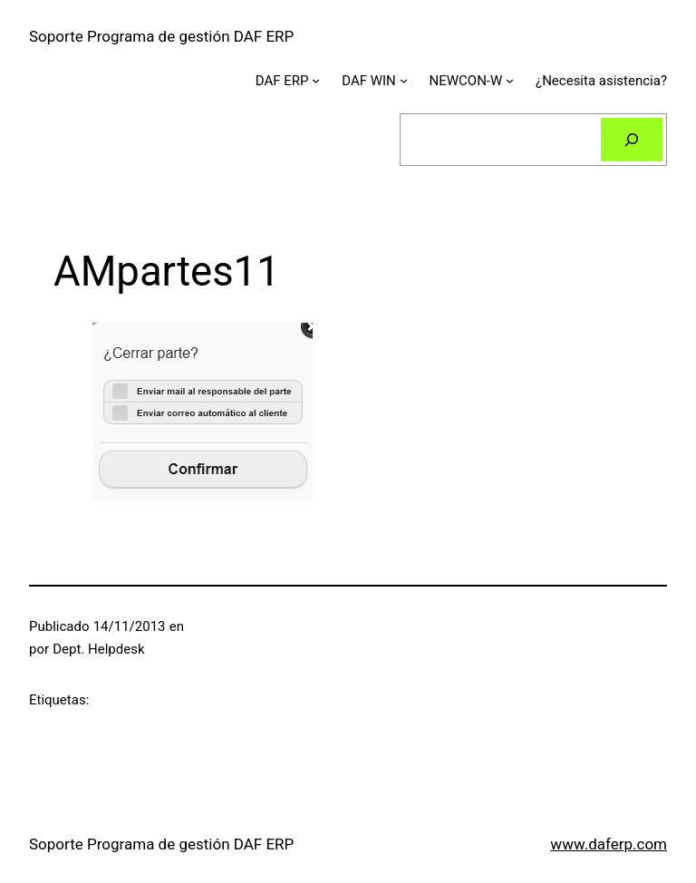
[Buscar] (631, 139)
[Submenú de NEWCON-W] (510, 80)
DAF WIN (369, 81)
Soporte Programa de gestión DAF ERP (161, 36)
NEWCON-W (466, 81)
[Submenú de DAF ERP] (316, 80)
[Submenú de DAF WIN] (404, 80)
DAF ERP (282, 81)
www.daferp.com (608, 844)
